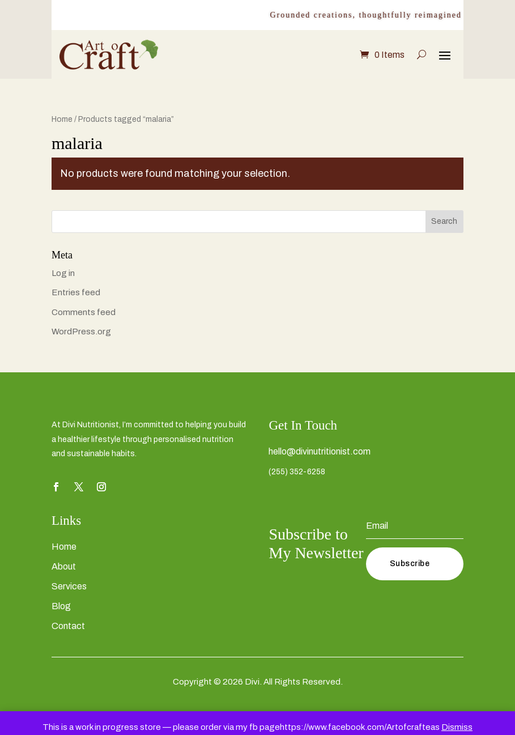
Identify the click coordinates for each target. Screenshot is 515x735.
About (64, 566)
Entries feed (76, 292)
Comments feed (84, 312)
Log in (63, 273)
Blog (61, 606)
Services (69, 586)
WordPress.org (81, 331)
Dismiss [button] (457, 727)
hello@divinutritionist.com (320, 451)
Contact (68, 626)
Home (62, 119)
